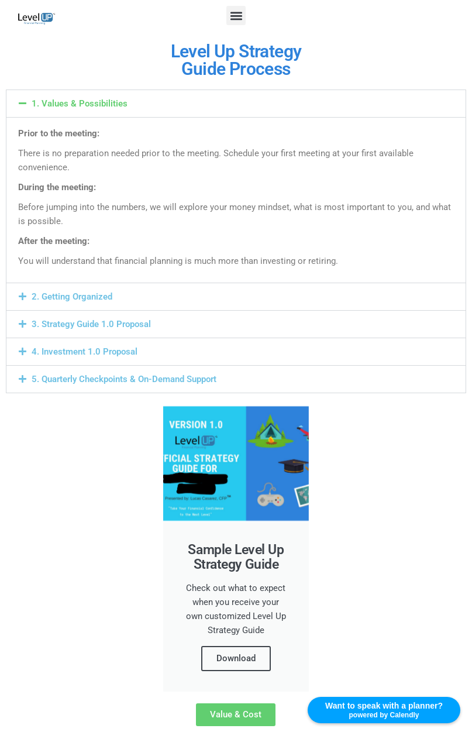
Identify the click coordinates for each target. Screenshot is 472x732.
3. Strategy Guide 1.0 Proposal (91, 324)
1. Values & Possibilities (80, 103)
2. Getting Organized (72, 296)
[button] (236, 15)
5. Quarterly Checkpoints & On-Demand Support (124, 379)
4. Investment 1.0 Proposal (84, 351)
